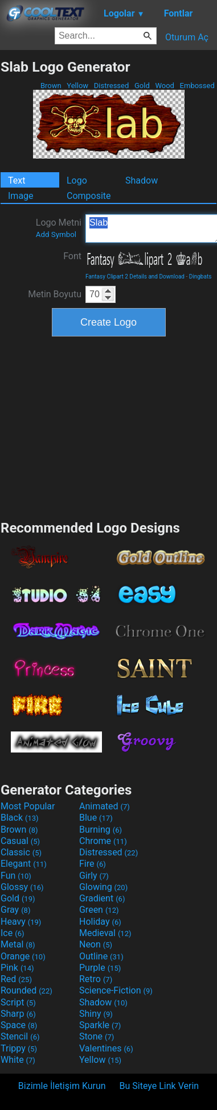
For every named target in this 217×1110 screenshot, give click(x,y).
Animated (104, 806)
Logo (77, 180)
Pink (17, 967)
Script (18, 1002)
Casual (20, 840)
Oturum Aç (186, 37)
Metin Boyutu (54, 294)
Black (20, 817)
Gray (15, 909)
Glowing (103, 887)
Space (19, 1025)
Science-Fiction (116, 990)
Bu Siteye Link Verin (159, 1085)
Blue (96, 817)
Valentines (106, 1048)
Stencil (20, 1036)
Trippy (19, 1048)
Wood (164, 85)
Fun (16, 875)
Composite (89, 195)
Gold (142, 85)
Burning (100, 829)
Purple (100, 967)
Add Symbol (56, 234)
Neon (95, 944)
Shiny (96, 1013)
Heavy (21, 921)
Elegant (24, 863)
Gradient (102, 898)
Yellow (77, 85)
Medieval (105, 933)
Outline (101, 956)
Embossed (197, 85)
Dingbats (200, 276)
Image (21, 195)
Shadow (141, 180)
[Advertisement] (108, 426)
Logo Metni (58, 228)
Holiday (100, 921)
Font (72, 256)
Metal (18, 944)
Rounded (26, 990)
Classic (21, 852)
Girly (94, 875)
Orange (23, 956)
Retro (95, 979)
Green (99, 909)
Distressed (111, 85)
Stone (96, 1036)
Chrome (103, 840)
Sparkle (100, 1025)
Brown (51, 85)
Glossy (22, 887)
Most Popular (28, 806)
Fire (92, 863)
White (18, 1059)
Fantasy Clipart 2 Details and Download (135, 276)
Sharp (18, 1013)
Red (16, 979)
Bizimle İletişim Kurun (62, 1085)
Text (16, 180)
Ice (12, 933)
